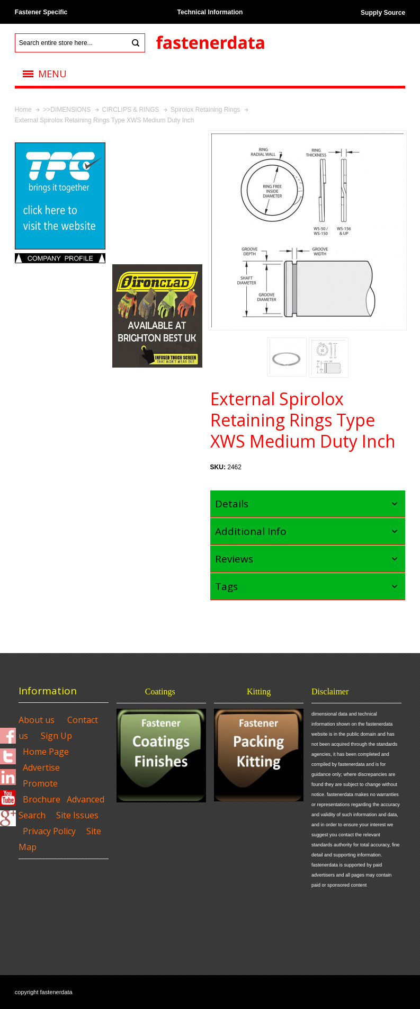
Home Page (46, 751)
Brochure (41, 799)
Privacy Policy (49, 831)
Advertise (41, 767)
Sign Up (56, 736)
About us (37, 720)
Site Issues (77, 815)
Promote (40, 783)
